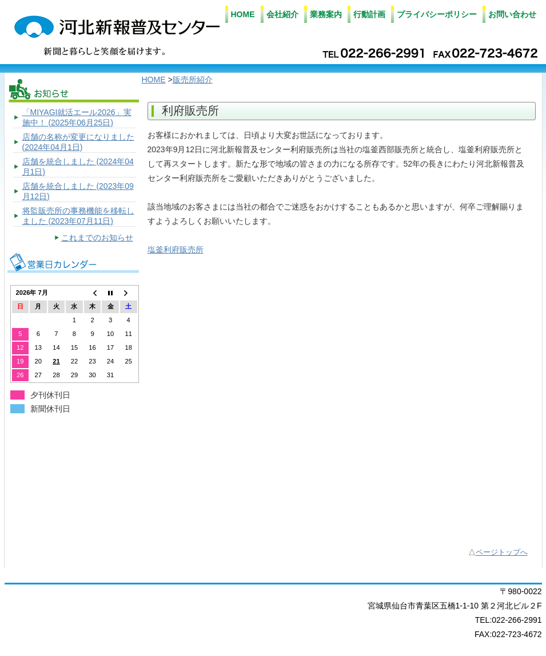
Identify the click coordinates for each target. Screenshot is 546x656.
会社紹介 (282, 14)
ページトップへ (502, 552)
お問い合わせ (512, 14)
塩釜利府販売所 (176, 249)
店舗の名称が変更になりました (78, 142)
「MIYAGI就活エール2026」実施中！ (76, 117)
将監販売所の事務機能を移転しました (78, 216)
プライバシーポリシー (437, 14)
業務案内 (326, 14)
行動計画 (369, 14)
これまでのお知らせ (97, 237)
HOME (243, 14)
